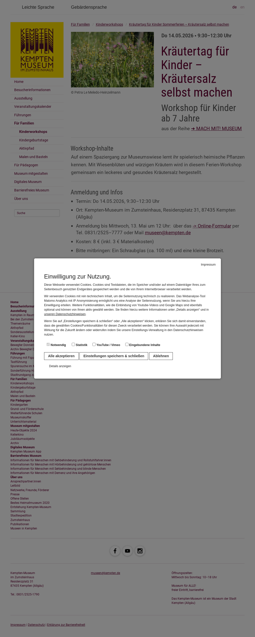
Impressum (208, 264)
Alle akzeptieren (61, 356)
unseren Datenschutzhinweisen (65, 314)
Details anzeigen (60, 366)
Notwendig (56, 345)
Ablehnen (161, 356)
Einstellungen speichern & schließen (113, 356)
